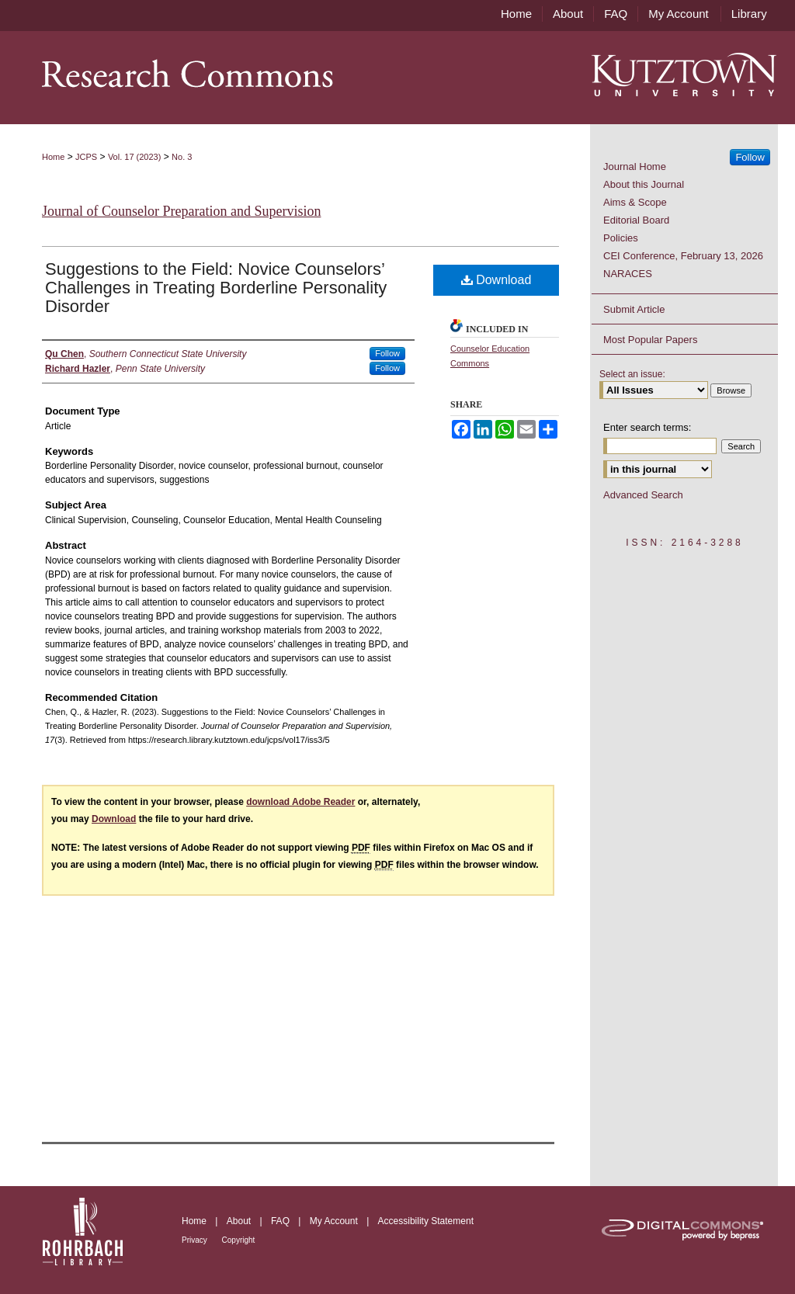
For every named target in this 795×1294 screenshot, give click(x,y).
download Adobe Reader (300, 801)
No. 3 (182, 156)
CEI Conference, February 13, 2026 (683, 256)
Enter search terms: (647, 427)
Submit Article (634, 309)
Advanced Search (643, 495)
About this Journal (643, 184)
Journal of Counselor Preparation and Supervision (181, 211)
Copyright (238, 1240)
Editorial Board (636, 220)
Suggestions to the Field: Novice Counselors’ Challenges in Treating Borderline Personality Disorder (216, 287)
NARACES (627, 273)
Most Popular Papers (650, 339)
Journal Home (634, 166)
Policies (620, 238)
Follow (387, 353)
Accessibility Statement (426, 1221)
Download (496, 279)
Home (53, 156)
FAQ (281, 1221)
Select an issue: (632, 374)
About (240, 1221)
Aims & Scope (635, 202)
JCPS (86, 156)
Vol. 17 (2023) (134, 156)
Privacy (196, 1240)
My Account (335, 1221)
